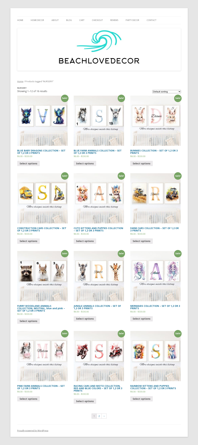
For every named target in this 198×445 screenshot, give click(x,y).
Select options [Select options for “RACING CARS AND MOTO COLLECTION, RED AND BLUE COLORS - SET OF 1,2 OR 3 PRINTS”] (85, 401)
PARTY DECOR (132, 20)
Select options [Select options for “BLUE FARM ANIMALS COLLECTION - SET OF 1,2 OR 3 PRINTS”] (85, 163)
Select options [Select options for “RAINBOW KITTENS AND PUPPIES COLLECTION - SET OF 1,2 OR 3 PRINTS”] (141, 398)
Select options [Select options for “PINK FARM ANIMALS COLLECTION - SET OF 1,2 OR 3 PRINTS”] (28, 398)
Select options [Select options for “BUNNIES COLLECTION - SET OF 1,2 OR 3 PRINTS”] (141, 163)
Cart (81, 20)
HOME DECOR (37, 20)
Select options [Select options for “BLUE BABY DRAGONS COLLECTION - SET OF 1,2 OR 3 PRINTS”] (28, 163)
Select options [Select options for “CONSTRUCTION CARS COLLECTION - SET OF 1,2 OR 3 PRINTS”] (28, 241)
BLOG (69, 20)
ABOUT (55, 20)
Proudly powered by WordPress (32, 430)
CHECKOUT (97, 20)
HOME (20, 20)
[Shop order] (166, 91)
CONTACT (151, 20)
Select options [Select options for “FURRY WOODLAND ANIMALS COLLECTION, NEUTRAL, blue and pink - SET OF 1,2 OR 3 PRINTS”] (28, 321)
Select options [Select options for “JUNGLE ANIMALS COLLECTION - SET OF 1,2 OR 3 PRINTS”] (85, 318)
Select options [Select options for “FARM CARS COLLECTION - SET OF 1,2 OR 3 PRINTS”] (141, 241)
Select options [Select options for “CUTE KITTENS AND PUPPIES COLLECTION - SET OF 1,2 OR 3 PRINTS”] (85, 241)
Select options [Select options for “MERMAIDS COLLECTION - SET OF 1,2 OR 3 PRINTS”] (141, 318)
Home (20, 81)
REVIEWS (114, 20)
